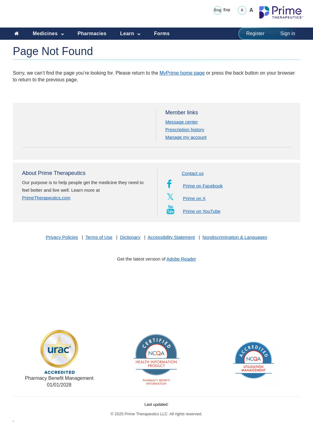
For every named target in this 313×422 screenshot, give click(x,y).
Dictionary (130, 237)
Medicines (50, 33)
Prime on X (186, 198)
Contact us (193, 173)
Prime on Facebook (195, 185)
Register (255, 33)
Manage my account (186, 137)
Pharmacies (92, 33)
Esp (226, 10)
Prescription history (184, 129)
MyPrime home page (182, 73)
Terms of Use (99, 237)
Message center (181, 121)
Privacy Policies (62, 237)
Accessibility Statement (171, 237)
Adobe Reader (181, 258)
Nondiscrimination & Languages (234, 237)
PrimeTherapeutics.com (46, 197)
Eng (217, 10)
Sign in (287, 33)
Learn (132, 33)
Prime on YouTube (194, 211)
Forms (162, 33)
